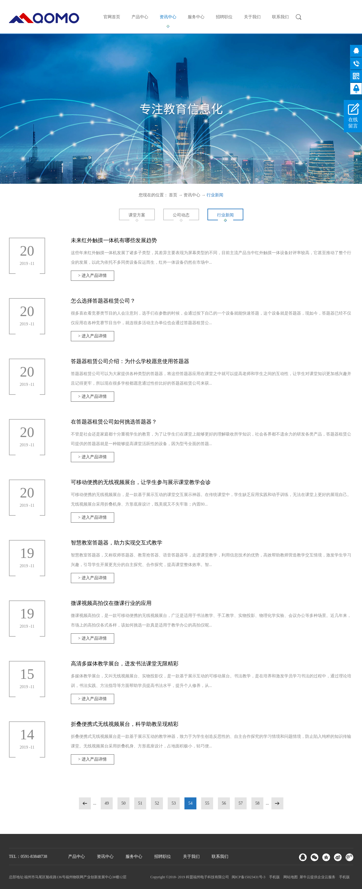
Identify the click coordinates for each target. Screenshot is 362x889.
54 (190, 803)
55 (207, 803)
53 (174, 803)
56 (224, 803)
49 (107, 803)
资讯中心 (192, 195)
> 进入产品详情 (92, 275)
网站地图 (290, 877)
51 (140, 803)
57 (241, 803)
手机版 (273, 877)
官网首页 (111, 17)
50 (123, 803)
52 (157, 803)
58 (257, 803)
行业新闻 (215, 195)
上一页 (85, 803)
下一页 (277, 803)
